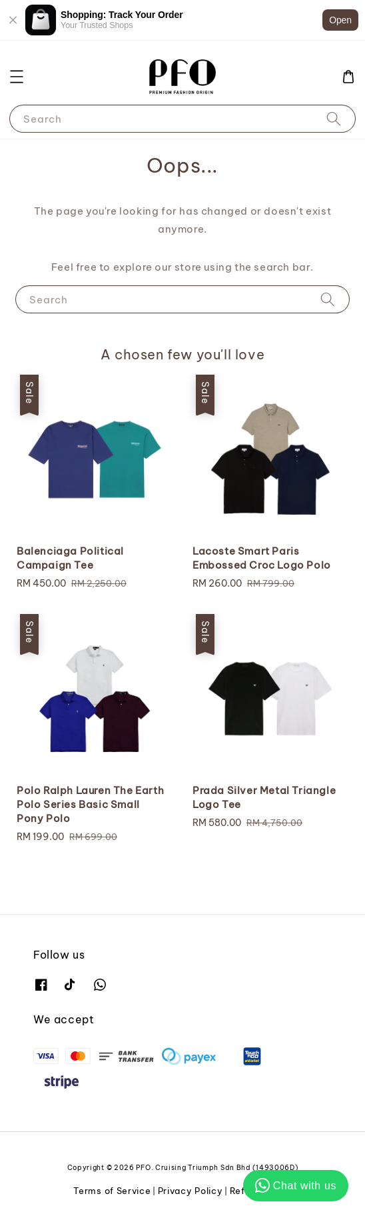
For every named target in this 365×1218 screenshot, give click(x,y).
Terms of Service (112, 1190)
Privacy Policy (190, 1190)
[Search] (333, 118)
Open (340, 20)
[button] (16, 76)
